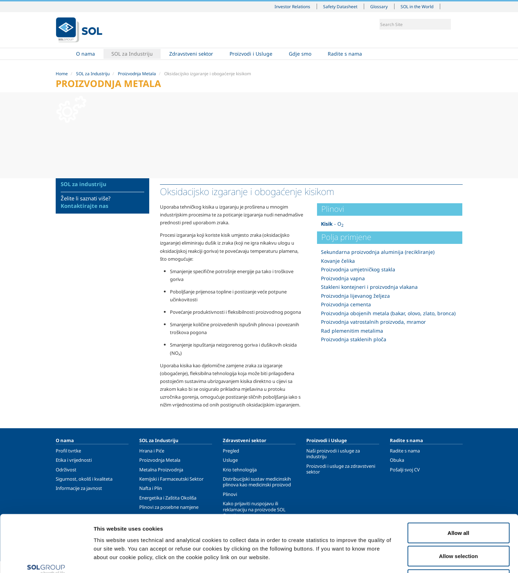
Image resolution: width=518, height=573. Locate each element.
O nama (85, 53)
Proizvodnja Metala (137, 74)
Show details (371, 559)
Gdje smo (300, 53)
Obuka (397, 460)
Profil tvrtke (68, 450)
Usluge (230, 460)
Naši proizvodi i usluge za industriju (333, 453)
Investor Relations (292, 6)
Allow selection (458, 503)
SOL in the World (417, 6)
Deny (458, 526)
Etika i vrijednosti (74, 460)
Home (64, 54)
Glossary (379, 6)
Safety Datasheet (340, 6)
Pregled (231, 450)
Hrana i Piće (151, 450)
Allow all (458, 479)
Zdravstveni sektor (191, 53)
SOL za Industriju (132, 53)
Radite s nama (345, 53)
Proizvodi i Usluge (251, 53)
